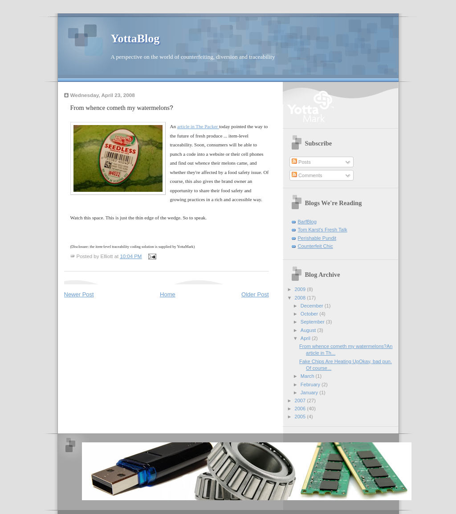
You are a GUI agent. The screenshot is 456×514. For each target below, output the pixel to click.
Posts (301, 162)
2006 (301, 408)
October (310, 313)
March (308, 376)
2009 (301, 289)
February (311, 384)
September (313, 321)
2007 (301, 400)
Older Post (255, 294)
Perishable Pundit (317, 238)
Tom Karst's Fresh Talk (322, 229)
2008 (301, 297)
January (310, 392)
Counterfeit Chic (315, 246)
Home (167, 294)
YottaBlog (135, 38)
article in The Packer (198, 126)
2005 (301, 416)
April (306, 338)
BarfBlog (307, 221)
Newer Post (79, 294)
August (309, 330)
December (313, 305)
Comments (307, 175)
